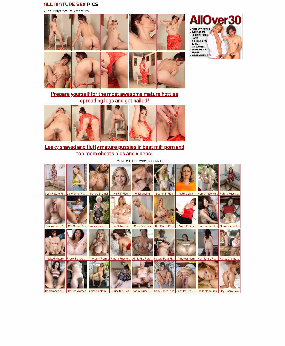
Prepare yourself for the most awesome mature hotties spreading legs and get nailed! (114, 97)
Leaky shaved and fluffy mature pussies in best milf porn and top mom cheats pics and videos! (114, 150)
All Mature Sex (70, 4)
